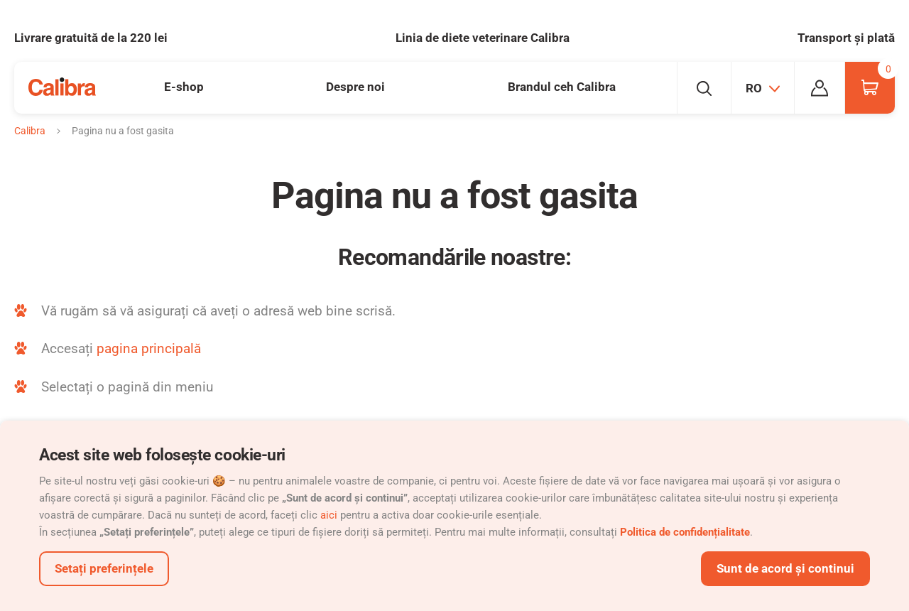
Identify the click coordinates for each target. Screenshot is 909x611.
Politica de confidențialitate (685, 532)
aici (328, 515)
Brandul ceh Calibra (562, 87)
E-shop (184, 87)
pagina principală (149, 348)
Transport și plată (846, 38)
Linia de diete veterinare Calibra (483, 38)
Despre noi (355, 87)
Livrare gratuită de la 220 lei (91, 38)
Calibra (29, 130)
